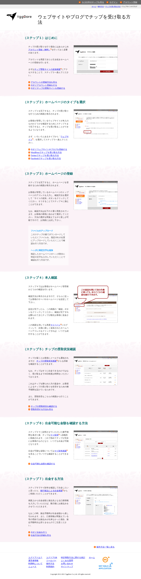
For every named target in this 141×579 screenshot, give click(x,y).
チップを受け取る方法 (112, 6)
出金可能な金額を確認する (43, 464)
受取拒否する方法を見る (42, 409)
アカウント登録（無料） (39, 50)
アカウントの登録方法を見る (44, 82)
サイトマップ (67, 567)
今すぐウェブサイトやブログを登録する (49, 149)
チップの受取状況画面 (46, 361)
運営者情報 (33, 560)
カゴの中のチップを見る (93, 2)
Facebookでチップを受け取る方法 (46, 158)
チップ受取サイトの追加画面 (47, 69)
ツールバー (51, 560)
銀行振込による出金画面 (51, 491)
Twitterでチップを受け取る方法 (45, 155)
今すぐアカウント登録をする (44, 85)
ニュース (32, 567)
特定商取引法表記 (73, 557)
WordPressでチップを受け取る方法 (46, 152)
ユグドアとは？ (35, 557)
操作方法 (101, 6)
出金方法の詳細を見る (41, 535)
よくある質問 (67, 560)
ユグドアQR (51, 557)
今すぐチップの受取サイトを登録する (48, 88)
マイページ (55, 325)
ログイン (114, 2)
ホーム (94, 6)
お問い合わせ (67, 564)
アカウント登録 (130, 2)
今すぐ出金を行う (39, 532)
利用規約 (50, 567)
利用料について (35, 564)
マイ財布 (54, 435)
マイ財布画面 (61, 451)
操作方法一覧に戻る (105, 547)
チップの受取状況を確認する (44, 406)
